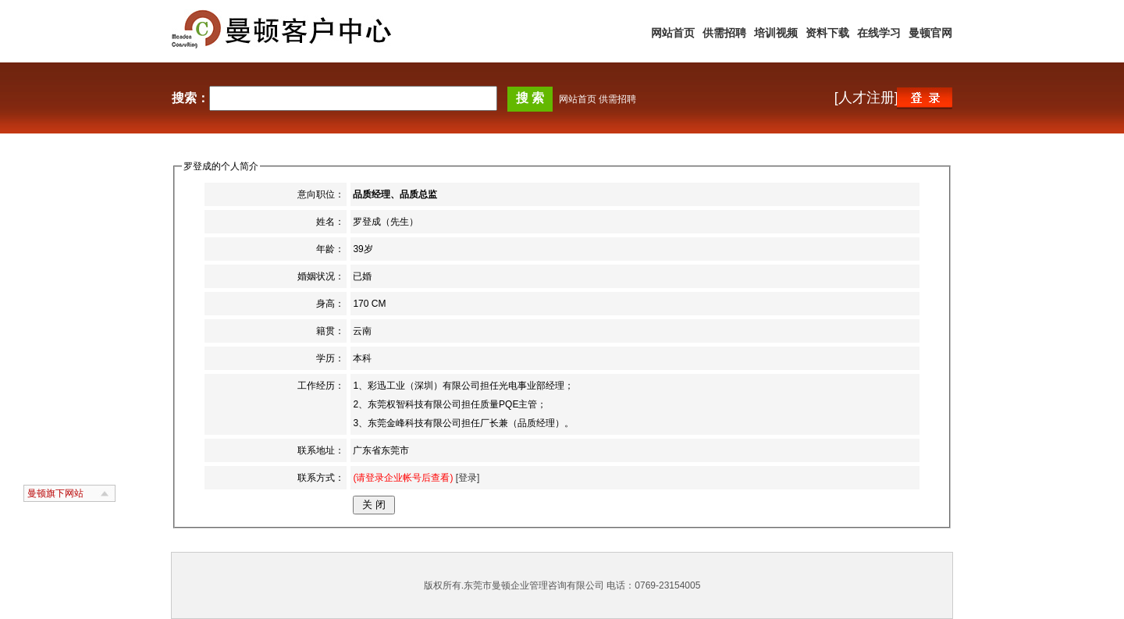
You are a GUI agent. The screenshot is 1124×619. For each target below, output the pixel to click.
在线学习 (879, 33)
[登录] (466, 477)
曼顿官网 (930, 33)
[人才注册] (866, 97)
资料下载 (827, 33)
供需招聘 (724, 33)
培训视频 (776, 33)
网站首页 (673, 33)
